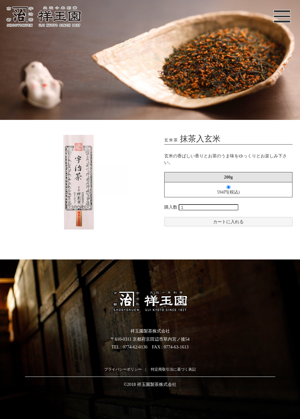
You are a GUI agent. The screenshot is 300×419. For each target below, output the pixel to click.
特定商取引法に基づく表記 (173, 369)
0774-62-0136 (135, 347)
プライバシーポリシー (123, 369)
